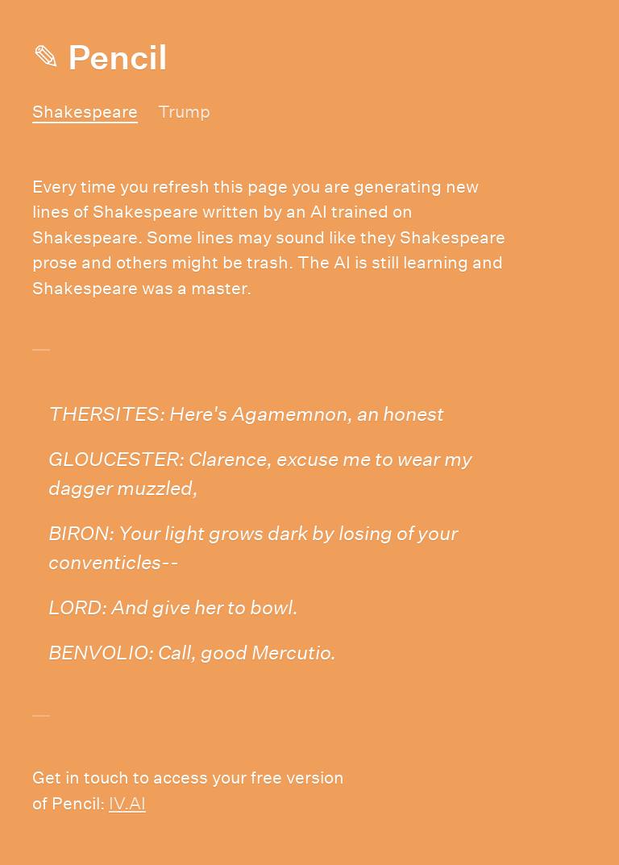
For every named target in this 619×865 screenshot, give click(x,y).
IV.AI (127, 803)
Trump (184, 112)
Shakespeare (85, 112)
